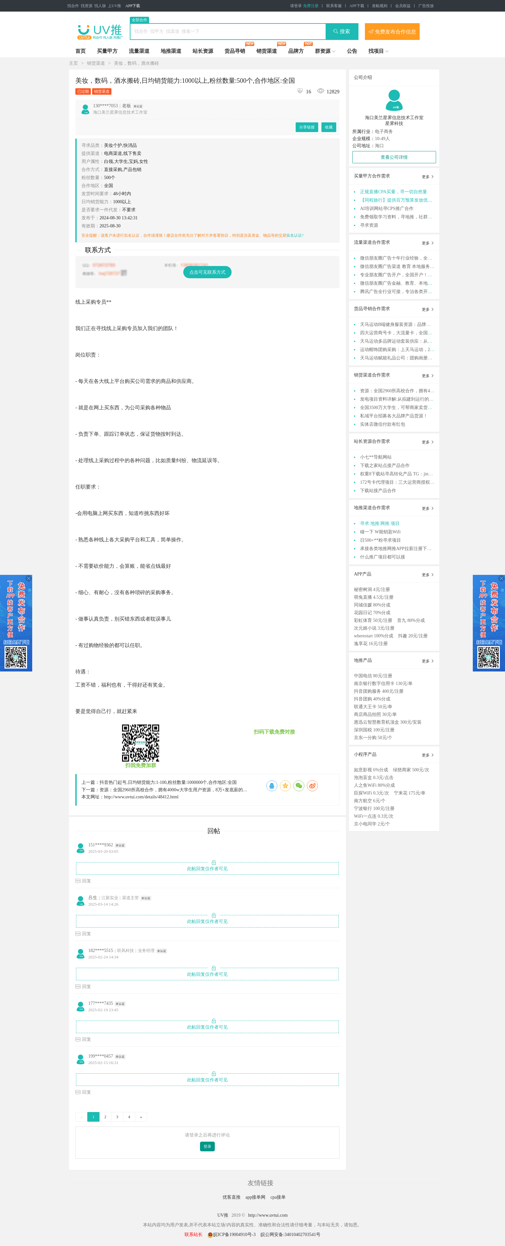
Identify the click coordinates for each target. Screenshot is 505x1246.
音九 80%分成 (410, 620)
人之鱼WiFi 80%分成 (374, 785)
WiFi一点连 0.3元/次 (374, 816)
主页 (73, 63)
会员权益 (403, 6)
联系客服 (334, 6)
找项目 (376, 51)
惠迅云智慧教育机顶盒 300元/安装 (388, 722)
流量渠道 (139, 51)
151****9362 (100, 844)
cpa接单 (278, 1197)
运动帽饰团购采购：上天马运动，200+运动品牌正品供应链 (419, 349)
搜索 (341, 31)
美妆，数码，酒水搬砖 (136, 63)
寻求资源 (369, 225)
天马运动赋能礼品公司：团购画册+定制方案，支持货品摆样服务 (424, 358)
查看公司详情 (394, 157)
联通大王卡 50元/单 (373, 706)
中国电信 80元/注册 (373, 675)
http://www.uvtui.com (268, 1215)
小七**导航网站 (376, 457)
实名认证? (294, 235)
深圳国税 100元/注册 (374, 730)
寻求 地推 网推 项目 (380, 523)
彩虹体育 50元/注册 (373, 620)
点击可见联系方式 (207, 272)
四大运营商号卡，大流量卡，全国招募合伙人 (405, 332)
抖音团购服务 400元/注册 (379, 691)
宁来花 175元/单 (409, 793)
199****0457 (100, 1056)
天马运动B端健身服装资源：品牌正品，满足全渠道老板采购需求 (424, 324)
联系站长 (194, 1234)
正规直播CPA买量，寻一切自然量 (393, 191)
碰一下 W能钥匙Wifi (380, 531)
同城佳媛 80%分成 (372, 605)
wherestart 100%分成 (373, 635)
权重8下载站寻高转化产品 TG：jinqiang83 (401, 473)
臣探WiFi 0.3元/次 (371, 793)
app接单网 (256, 1197)
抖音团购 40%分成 (372, 699)
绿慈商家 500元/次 (411, 769)
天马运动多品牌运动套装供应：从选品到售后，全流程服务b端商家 (426, 341)
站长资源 (203, 51)
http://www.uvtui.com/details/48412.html (141, 796)
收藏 (329, 127)
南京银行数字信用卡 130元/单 (383, 683)
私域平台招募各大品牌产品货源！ (394, 416)
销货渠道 (266, 51)
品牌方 (296, 51)
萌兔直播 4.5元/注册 (374, 597)
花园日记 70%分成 (372, 612)
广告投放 (426, 6)
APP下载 (132, 6)
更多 (428, 177)
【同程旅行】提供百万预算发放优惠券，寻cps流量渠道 (415, 200)
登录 (207, 1146)
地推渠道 (171, 51)
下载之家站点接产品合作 (385, 465)
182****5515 (100, 950)
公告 (352, 51)
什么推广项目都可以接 (382, 557)
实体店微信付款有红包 (382, 424)
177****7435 (100, 1003)
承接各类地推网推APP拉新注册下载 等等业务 (405, 548)
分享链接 (307, 127)
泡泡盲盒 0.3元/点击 (374, 777)
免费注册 (311, 6)
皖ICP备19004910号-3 (232, 1234)
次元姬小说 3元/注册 (374, 628)
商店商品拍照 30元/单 (375, 714)
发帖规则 (379, 6)
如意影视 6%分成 (371, 769)
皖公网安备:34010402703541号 (290, 1234)
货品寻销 (234, 51)
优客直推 (232, 1197)
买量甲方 (107, 51)
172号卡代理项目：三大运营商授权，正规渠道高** (411, 482)
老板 (126, 105)
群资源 (322, 51)
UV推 (222, 1215)
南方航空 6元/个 (370, 800)
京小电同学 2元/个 (372, 824)
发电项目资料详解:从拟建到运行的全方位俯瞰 (406, 399)
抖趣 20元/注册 (412, 635)
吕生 (92, 897)
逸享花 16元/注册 (371, 643)
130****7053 (105, 105)
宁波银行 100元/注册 (374, 808)
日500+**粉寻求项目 (380, 540)
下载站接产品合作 (378, 490)
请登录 (296, 6)
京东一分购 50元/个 (373, 737)
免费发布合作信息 (392, 31)
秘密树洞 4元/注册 (372, 589)
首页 (80, 51)
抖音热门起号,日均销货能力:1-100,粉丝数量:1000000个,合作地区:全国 (168, 782)
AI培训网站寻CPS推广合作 (387, 208)
